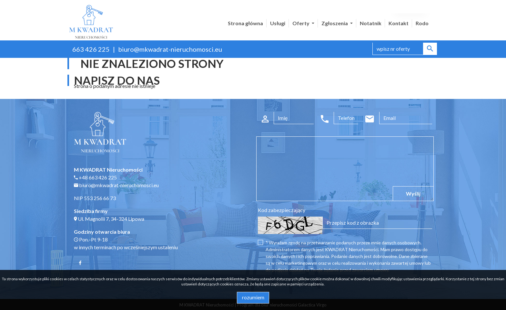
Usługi (277, 23)
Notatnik (370, 23)
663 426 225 (91, 49)
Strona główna (245, 23)
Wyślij (413, 193)
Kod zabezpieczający (281, 210)
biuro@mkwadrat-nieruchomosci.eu (170, 49)
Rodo (422, 23)
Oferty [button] (301, 23)
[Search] (404, 49)
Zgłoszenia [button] (335, 23)
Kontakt (399, 23)
